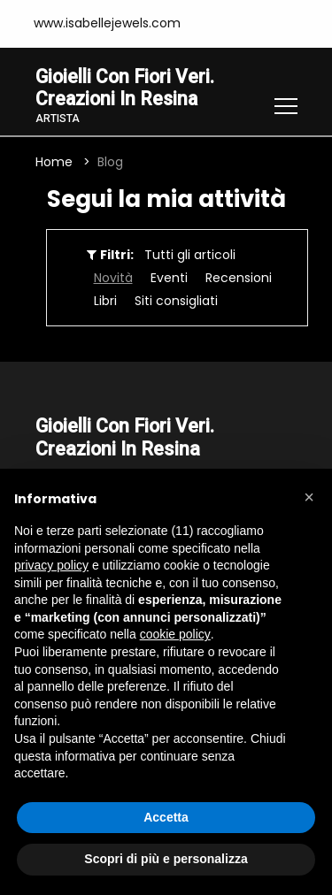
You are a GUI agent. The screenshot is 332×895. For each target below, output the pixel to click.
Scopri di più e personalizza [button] (165, 859)
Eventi (169, 278)
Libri (105, 301)
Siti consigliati (176, 301)
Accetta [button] (166, 817)
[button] (309, 497)
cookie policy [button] (175, 634)
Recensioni (238, 278)
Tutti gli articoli (189, 255)
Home (54, 163)
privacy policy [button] (51, 565)
